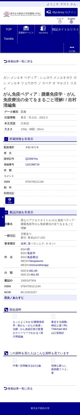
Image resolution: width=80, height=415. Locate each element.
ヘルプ (60, 20)
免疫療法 (32, 257)
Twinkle (9, 38)
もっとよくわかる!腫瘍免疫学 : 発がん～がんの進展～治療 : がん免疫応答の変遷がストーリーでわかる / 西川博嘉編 (28, 329)
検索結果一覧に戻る (18, 61)
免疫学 (31, 253)
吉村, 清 (26, 243)
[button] (26, 30)
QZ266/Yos (31, 158)
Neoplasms (36, 261)
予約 (9, 200)
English (71, 20)
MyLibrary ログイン (61, 12)
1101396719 (32, 164)
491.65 (33, 270)
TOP (9, 29)
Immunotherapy (38, 265)
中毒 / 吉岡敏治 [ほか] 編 (27, 365)
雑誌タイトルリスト (65, 29)
